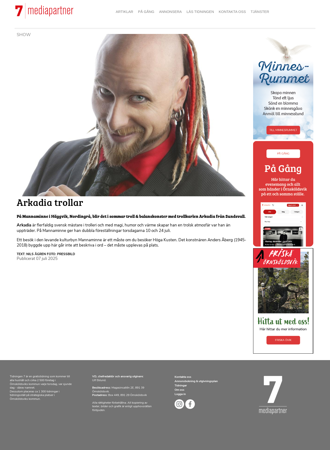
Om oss (179, 390)
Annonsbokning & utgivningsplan (196, 381)
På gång (146, 12)
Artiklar (124, 12)
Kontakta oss (232, 12)
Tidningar (181, 385)
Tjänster (260, 12)
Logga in (180, 394)
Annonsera (170, 12)
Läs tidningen (200, 12)
